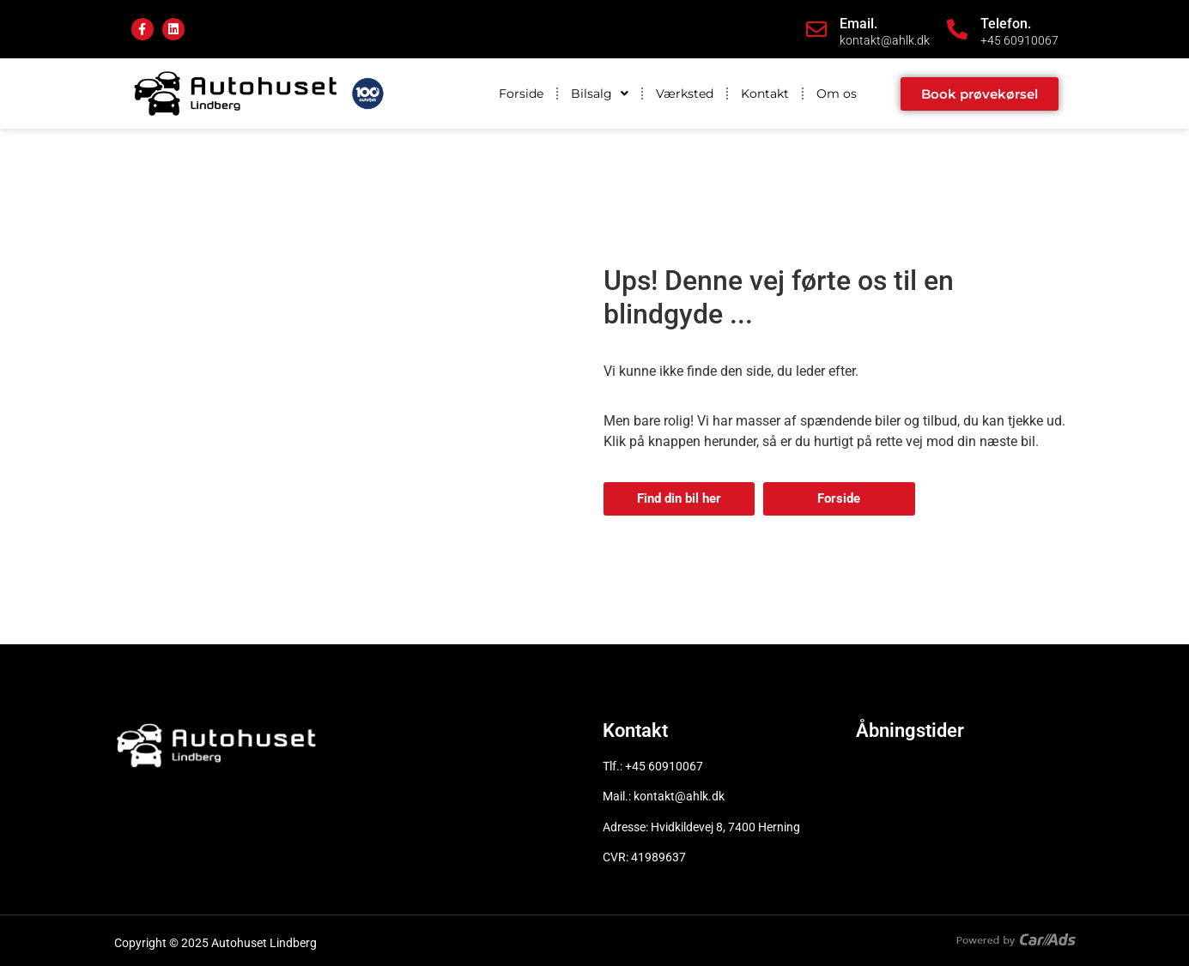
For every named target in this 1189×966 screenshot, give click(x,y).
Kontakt (765, 93)
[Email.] (816, 29)
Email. (858, 23)
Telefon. (1005, 23)
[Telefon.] (957, 29)
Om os (836, 93)
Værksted (684, 93)
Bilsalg (599, 93)
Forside (521, 93)
